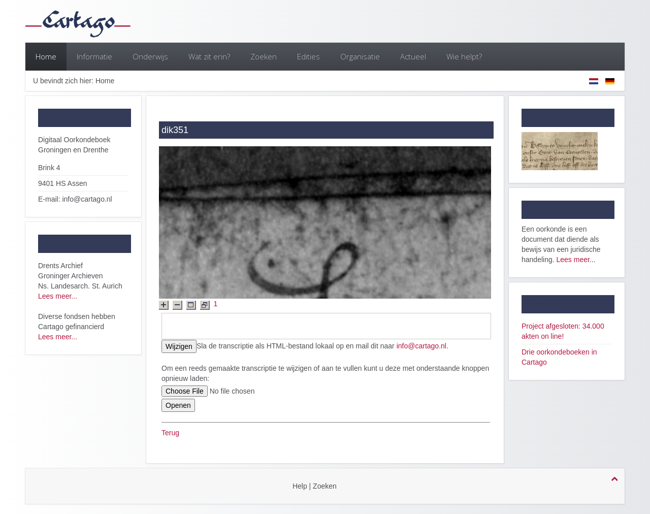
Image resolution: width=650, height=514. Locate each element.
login (350, 486)
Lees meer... (57, 296)
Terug (170, 433)
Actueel (413, 56)
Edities (308, 56)
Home (46, 56)
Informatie (94, 56)
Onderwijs (150, 56)
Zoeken (263, 56)
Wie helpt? (464, 56)
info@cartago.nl (421, 346)
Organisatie (360, 56)
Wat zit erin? (209, 56)
